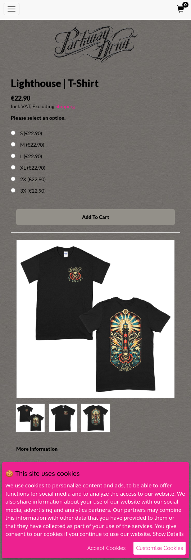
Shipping (65, 106)
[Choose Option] (13, 132)
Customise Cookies (159, 548)
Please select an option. (38, 118)
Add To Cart (95, 217)
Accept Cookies (106, 548)
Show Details (168, 534)
